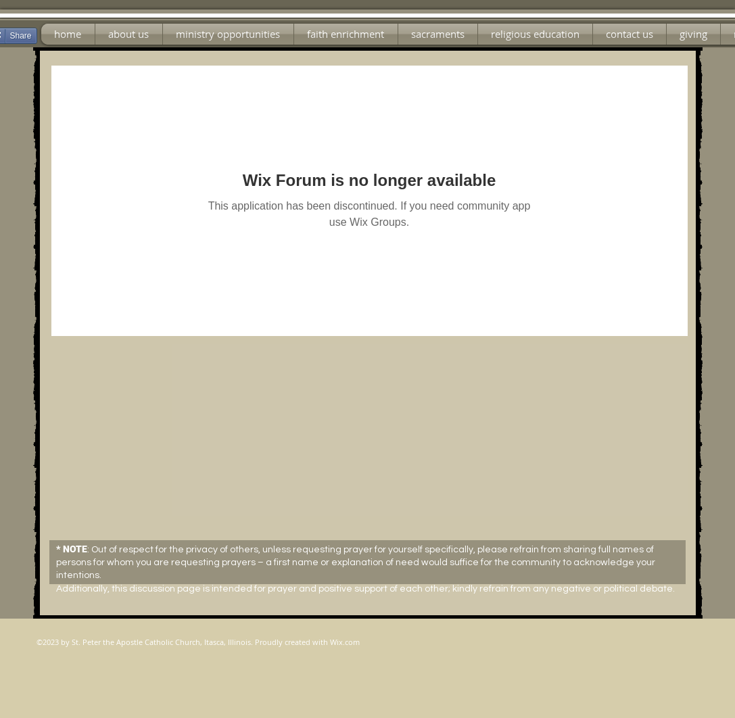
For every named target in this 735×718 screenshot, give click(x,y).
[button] (228, 34)
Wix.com (345, 642)
